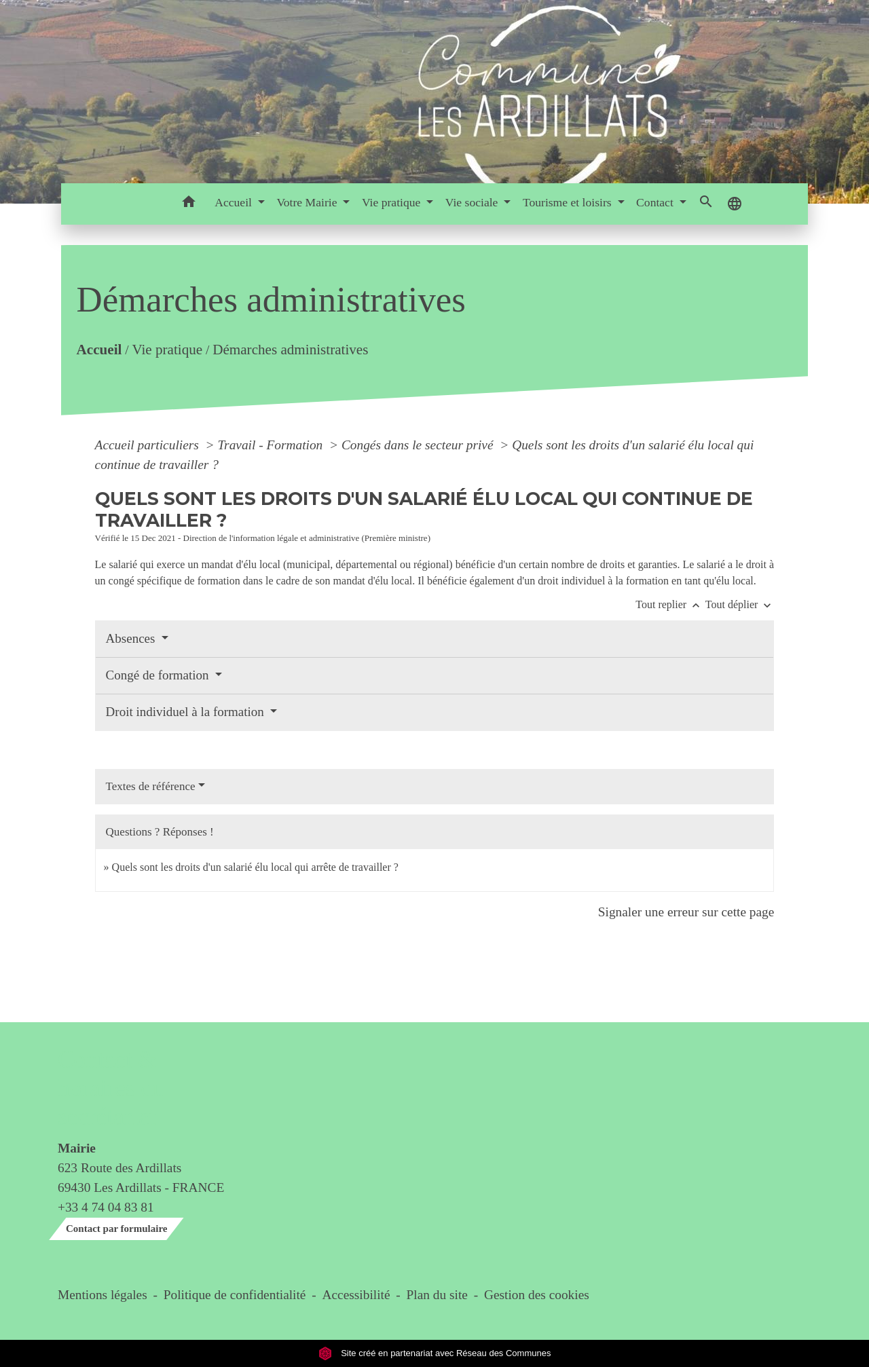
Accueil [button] (235, 202)
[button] (188, 204)
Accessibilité (356, 1295)
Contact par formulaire (116, 1228)
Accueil (99, 349)
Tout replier (670, 604)
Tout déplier (740, 604)
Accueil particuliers (148, 445)
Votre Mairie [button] (307, 202)
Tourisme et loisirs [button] (568, 202)
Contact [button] (656, 202)
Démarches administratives (290, 349)
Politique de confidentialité (235, 1295)
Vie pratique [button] (393, 202)
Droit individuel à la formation (186, 712)
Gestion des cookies (536, 1295)
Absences (132, 638)
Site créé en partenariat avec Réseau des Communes (434, 1353)
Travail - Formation (271, 445)
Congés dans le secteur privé (419, 445)
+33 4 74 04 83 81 (106, 1207)
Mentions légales (102, 1295)
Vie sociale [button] (473, 202)
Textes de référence (151, 786)
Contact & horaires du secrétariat (111, 1088)
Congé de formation (159, 675)
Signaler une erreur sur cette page (686, 912)
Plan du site (437, 1295)
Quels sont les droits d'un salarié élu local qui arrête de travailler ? (255, 867)
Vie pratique (167, 349)
